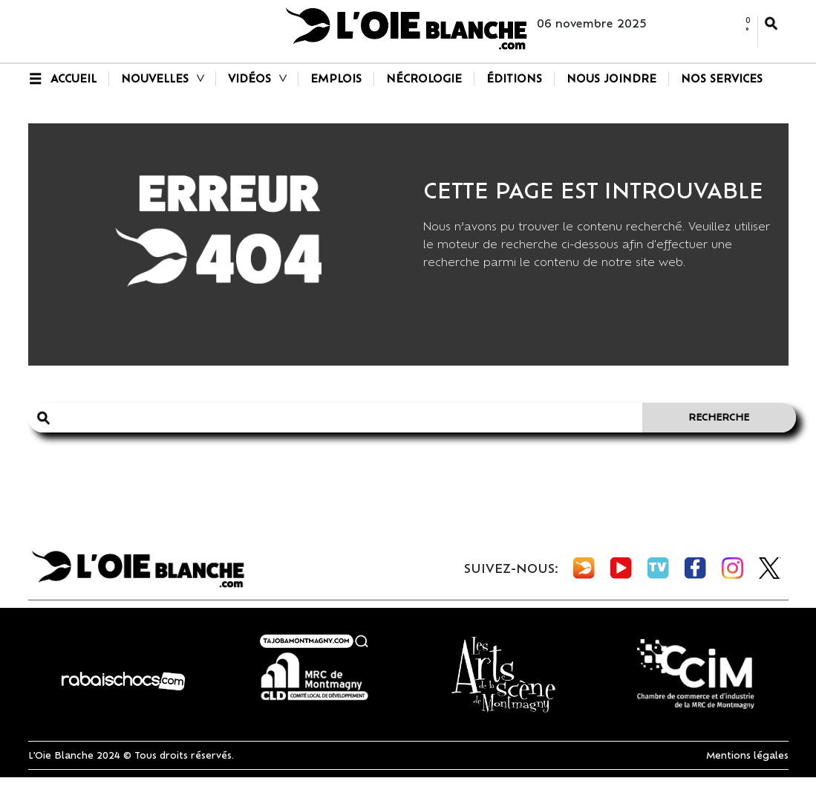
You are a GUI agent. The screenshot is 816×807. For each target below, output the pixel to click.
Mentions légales (747, 755)
